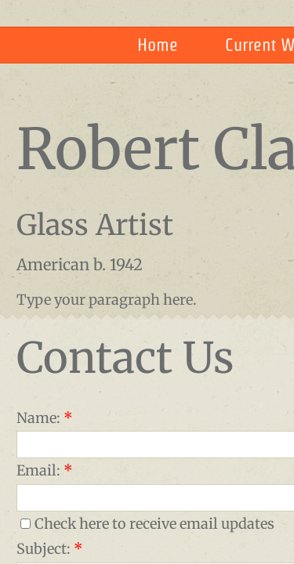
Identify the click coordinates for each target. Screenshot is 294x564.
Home (157, 44)
